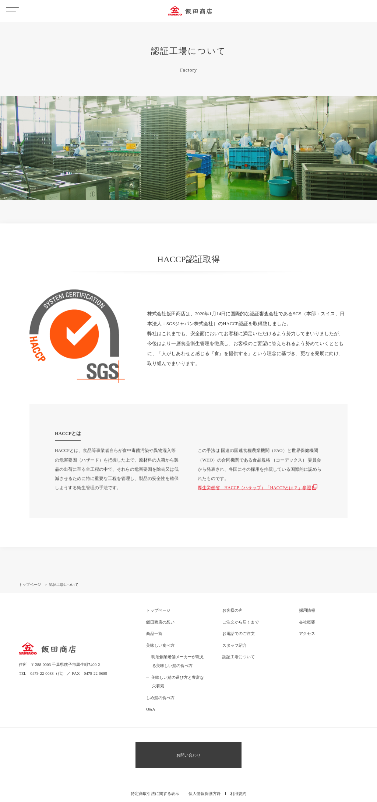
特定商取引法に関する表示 (155, 772)
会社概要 (307, 600)
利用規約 (238, 772)
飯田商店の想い (160, 600)
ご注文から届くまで (240, 600)
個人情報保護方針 (204, 772)
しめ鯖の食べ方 (160, 676)
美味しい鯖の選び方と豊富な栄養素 (177, 660)
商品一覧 (154, 612)
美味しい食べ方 (160, 624)
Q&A (150, 687)
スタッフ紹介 (234, 624)
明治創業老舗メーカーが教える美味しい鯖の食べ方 (177, 640)
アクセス (307, 612)
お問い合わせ (188, 734)
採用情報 (307, 589)
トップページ (158, 589)
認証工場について (238, 635)
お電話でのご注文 (238, 612)
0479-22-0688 (41, 652)
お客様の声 (232, 589)
